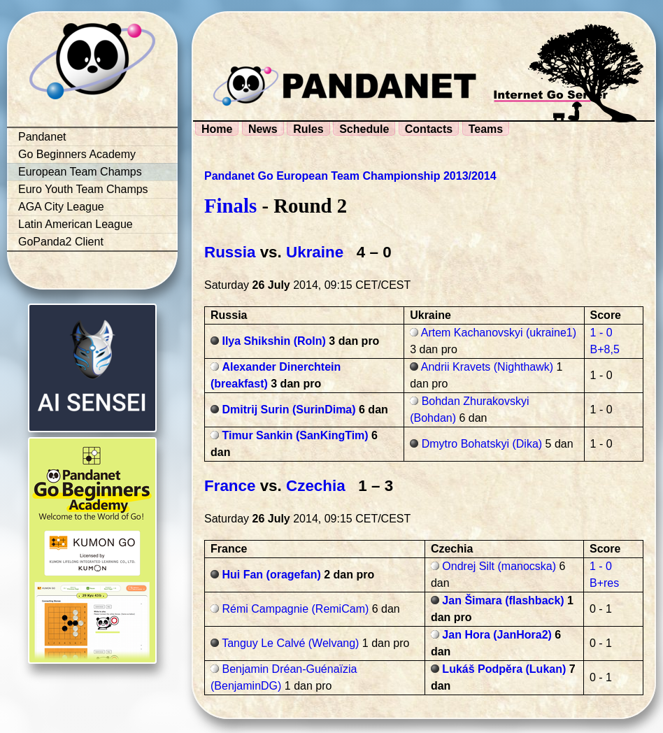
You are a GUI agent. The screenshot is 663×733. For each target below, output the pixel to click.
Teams (486, 129)
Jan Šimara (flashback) (503, 600)
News (263, 129)
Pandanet (42, 137)
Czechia (315, 485)
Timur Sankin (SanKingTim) (295, 435)
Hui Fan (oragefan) (271, 575)
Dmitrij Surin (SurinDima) (288, 409)
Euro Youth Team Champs (83, 189)
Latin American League (75, 224)
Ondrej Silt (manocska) (499, 566)
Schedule (364, 129)
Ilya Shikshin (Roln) (273, 341)
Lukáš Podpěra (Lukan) (504, 669)
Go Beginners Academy (77, 154)
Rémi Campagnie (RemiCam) (295, 609)
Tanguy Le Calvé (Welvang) (290, 643)
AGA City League (61, 207)
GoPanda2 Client (61, 242)
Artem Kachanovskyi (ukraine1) (498, 333)
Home (216, 129)
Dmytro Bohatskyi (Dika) (482, 444)
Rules (308, 129)
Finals (230, 205)
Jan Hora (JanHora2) (497, 635)
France (229, 485)
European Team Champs (80, 172)
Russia (229, 252)
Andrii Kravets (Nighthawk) (487, 367)
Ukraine (314, 252)
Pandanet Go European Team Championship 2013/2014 (350, 176)
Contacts (428, 129)
